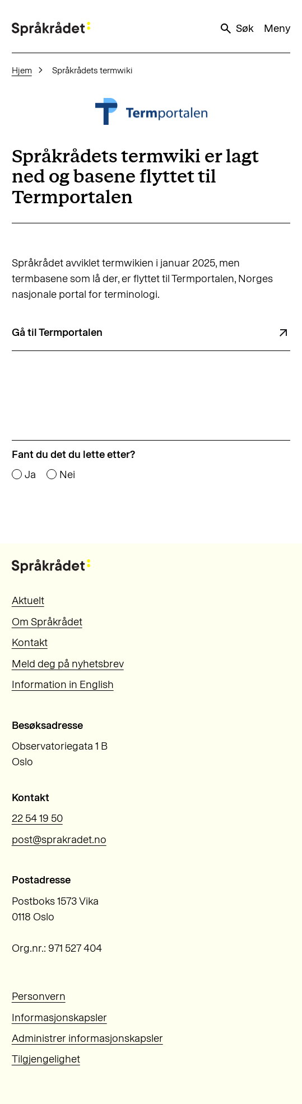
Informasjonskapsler (59, 1017)
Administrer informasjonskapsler (87, 1038)
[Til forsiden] (51, 29)
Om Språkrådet (47, 621)
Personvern (39, 996)
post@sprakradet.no (59, 839)
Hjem (22, 70)
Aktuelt (28, 600)
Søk (236, 28)
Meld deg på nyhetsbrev (68, 663)
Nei (67, 475)
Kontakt (30, 642)
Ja (30, 475)
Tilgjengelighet (46, 1058)
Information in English (63, 684)
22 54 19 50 (37, 818)
